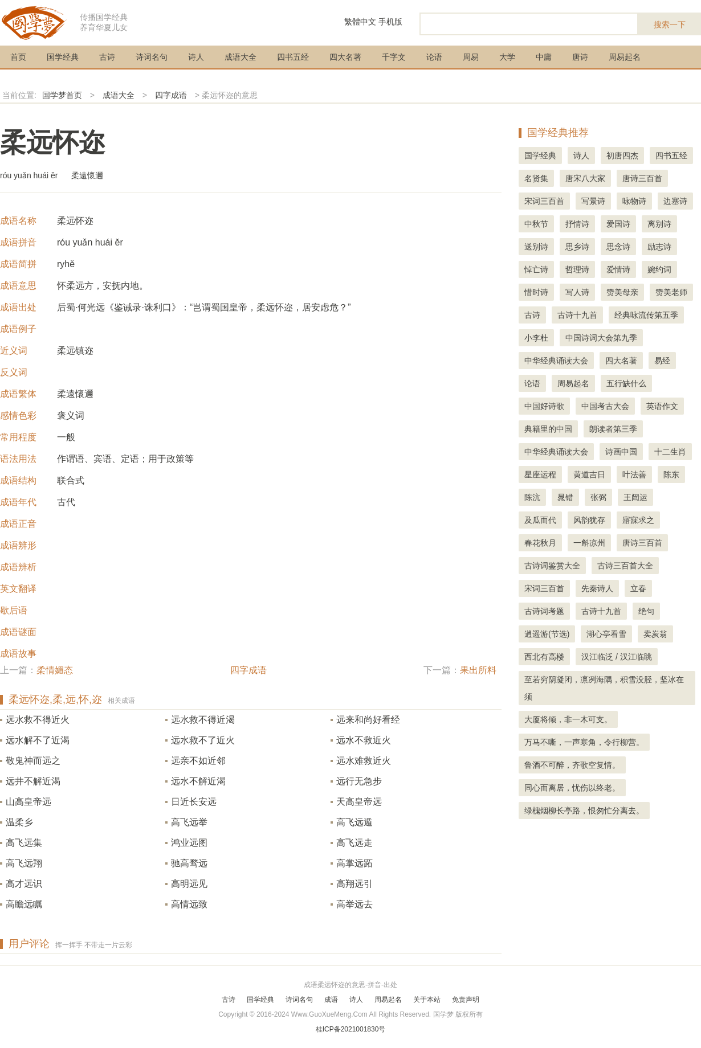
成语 (331, 1000)
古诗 (107, 57)
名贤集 (536, 178)
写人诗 (577, 292)
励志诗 (659, 246)
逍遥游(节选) (546, 633)
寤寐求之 (638, 520)
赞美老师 (671, 292)
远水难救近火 (363, 760)
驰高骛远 (189, 863)
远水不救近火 (363, 740)
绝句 (646, 611)
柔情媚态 (54, 670)
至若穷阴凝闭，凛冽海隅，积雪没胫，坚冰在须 (604, 688)
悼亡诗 (536, 269)
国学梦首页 (62, 95)
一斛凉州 (589, 542)
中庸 (544, 57)
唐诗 (580, 57)
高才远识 (24, 884)
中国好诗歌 (544, 406)
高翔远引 (354, 884)
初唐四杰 (622, 155)
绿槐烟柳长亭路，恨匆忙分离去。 (584, 810)
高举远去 (354, 904)
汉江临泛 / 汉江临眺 (616, 656)
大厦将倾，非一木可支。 (568, 719)
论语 (434, 57)
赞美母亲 (622, 292)
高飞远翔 (24, 863)
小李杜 (536, 337)
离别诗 (659, 223)
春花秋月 (540, 542)
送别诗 (536, 246)
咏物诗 (634, 201)
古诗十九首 (577, 315)
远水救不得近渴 (203, 719)
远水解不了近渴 (38, 740)
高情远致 (189, 904)
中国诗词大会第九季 (601, 337)
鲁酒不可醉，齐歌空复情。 (572, 764)
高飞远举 (189, 822)
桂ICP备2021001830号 (351, 1029)
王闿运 (635, 497)
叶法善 (634, 474)
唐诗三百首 (642, 178)
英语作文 (662, 406)
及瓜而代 (540, 520)
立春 (638, 588)
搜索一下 (670, 24)
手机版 (390, 21)
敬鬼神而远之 (33, 760)
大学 (507, 57)
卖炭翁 (655, 633)
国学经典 (63, 57)
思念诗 (618, 246)
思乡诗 (577, 246)
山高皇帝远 (28, 802)
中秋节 (536, 223)
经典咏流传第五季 (646, 315)
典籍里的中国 (548, 428)
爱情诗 (618, 269)
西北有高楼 (544, 656)
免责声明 (465, 1000)
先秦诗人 (597, 588)
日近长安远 (194, 802)
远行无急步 (359, 781)
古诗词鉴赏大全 (552, 565)
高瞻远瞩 (24, 904)
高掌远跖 (354, 863)
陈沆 (532, 497)
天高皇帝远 (359, 802)
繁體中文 (360, 21)
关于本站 (427, 1000)
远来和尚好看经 (368, 719)
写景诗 (593, 201)
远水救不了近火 (203, 740)
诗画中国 (621, 451)
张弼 (598, 497)
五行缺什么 (626, 383)
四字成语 (171, 95)
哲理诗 (577, 269)
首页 (18, 57)
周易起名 (625, 57)
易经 (662, 360)
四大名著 (345, 57)
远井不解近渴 (33, 781)
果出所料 (478, 670)
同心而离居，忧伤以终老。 (572, 787)
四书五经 (293, 57)
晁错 (565, 497)
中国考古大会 (605, 406)
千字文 (394, 57)
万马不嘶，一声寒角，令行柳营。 (584, 742)
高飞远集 (24, 843)
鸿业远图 (189, 843)
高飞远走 (354, 843)
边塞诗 (675, 201)
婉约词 (659, 269)
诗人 (196, 57)
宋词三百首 (544, 201)
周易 (471, 57)
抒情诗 (577, 223)
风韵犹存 (589, 520)
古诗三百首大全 (625, 565)
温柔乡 (19, 822)
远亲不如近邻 (198, 760)
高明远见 (189, 884)
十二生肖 (670, 451)
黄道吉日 (589, 474)
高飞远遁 (354, 822)
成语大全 (240, 57)
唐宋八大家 (585, 178)
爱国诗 (618, 223)
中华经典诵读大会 (556, 360)
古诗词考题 (544, 611)
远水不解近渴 (198, 781)
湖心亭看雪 (606, 633)
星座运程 (540, 474)
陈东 (671, 474)
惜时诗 (536, 292)
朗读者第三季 (613, 428)
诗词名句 (152, 57)
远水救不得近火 (38, 719)
